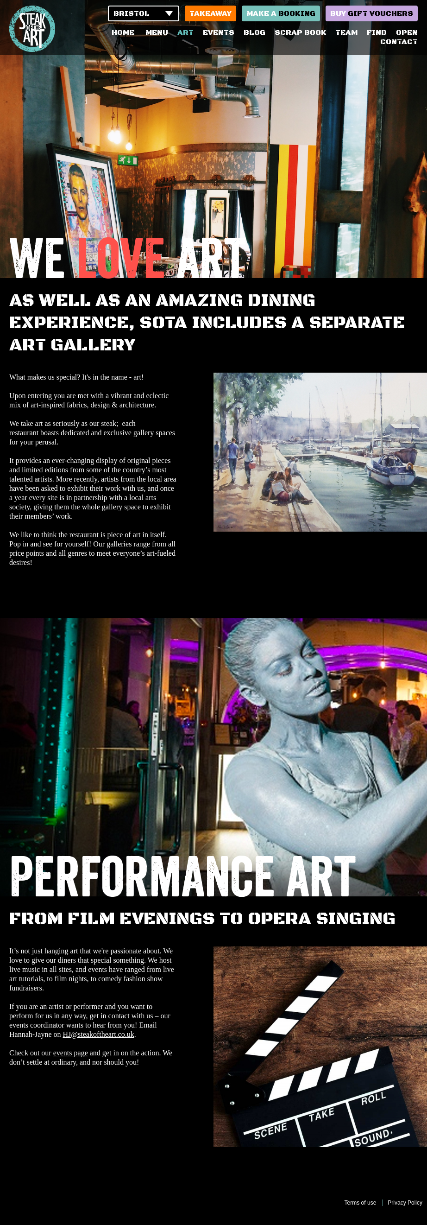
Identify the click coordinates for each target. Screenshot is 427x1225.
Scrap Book (300, 32)
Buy (371, 13)
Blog (254, 32)
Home (123, 32)
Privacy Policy (405, 1203)
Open (407, 32)
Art (185, 32)
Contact (399, 41)
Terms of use (361, 1203)
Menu (156, 32)
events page (70, 1053)
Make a (280, 13)
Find (377, 32)
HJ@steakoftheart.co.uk (98, 1034)
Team (346, 32)
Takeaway (210, 13)
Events (218, 32)
